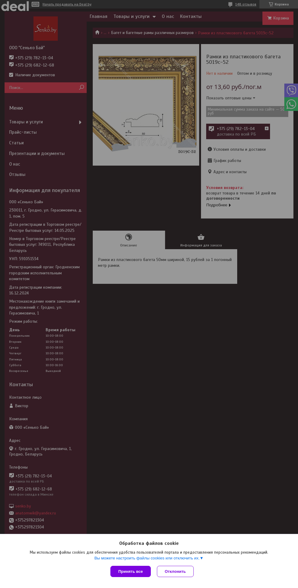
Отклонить (175, 571)
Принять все (130, 571)
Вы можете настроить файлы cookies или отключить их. (146, 558)
